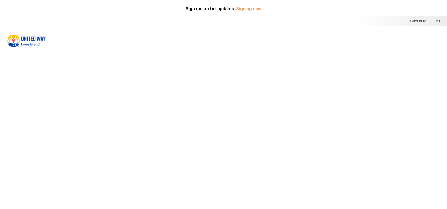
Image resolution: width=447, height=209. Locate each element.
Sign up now (248, 8)
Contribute (418, 21)
